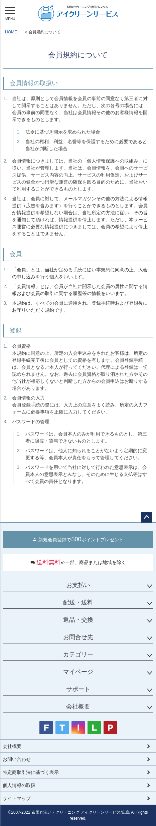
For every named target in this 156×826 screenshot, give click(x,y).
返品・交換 (78, 619)
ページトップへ (146, 517)
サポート (78, 689)
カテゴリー (78, 654)
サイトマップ (17, 798)
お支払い (78, 585)
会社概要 (78, 706)
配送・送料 (78, 602)
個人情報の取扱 (19, 785)
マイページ (78, 671)
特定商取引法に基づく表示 (31, 772)
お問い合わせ (17, 759)
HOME (11, 32)
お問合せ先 (78, 637)
